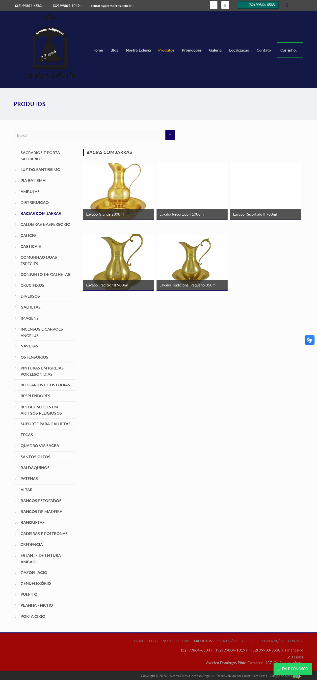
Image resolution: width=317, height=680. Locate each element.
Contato (264, 50)
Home (97, 50)
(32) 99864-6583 (195, 650)
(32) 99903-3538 (265, 650)
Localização (239, 50)
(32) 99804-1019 (230, 650)
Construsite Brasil (254, 676)
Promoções (192, 50)
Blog (114, 50)
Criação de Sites (281, 676)
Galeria (215, 50)
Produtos (166, 50)
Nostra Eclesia (138, 50)
